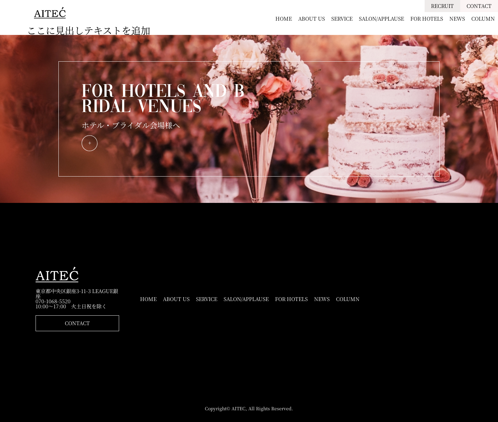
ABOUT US (311, 18)
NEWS (457, 18)
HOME (283, 18)
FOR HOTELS (426, 18)
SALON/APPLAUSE (381, 18)
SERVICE (342, 18)
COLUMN (483, 18)
